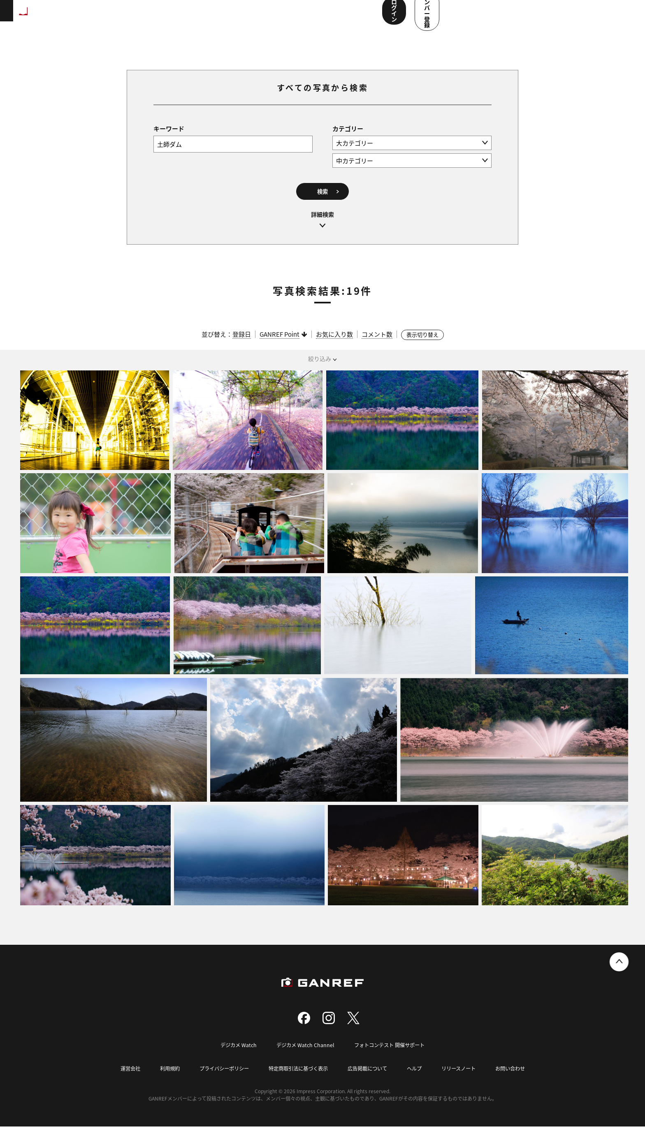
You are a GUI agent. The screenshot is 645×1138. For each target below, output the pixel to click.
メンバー (299, 16)
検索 (322, 201)
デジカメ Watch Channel (304, 1057)
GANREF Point (279, 346)
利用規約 (161, 1080)
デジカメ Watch (235, 1057)
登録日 (241, 346)
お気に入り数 (334, 346)
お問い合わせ (520, 1080)
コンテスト (261, 16)
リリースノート (465, 1080)
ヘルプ (419, 1080)
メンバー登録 (602, 16)
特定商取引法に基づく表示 (297, 1080)
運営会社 (120, 1080)
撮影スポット (182, 16)
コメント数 (377, 346)
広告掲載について (370, 1080)
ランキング (138, 16)
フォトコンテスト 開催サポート (391, 1057)
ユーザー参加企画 (347, 16)
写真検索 (223, 16)
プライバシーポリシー (218, 1080)
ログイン (545, 16)
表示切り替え (422, 346)
